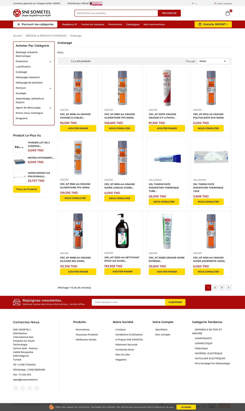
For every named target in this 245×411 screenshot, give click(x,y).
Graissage (21, 72)
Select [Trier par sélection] (213, 61)
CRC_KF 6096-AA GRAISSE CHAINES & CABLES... (75, 116)
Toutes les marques (92, 24)
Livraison (120, 329)
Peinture (21, 88)
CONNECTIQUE (203, 343)
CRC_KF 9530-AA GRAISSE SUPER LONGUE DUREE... (119, 186)
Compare (207, 13)
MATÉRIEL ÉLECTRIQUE (208, 353)
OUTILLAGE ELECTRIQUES (209, 358)
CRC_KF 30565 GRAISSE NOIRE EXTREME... (167, 259)
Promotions (115, 24)
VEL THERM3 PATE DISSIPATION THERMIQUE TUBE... (164, 188)
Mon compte (162, 334)
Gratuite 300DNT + (215, 24)
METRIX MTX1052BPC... (41, 157)
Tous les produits (26, 189)
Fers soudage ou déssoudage (212, 363)
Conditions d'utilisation (129, 334)
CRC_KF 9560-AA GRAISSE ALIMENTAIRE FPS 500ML (119, 116)
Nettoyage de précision (29, 82)
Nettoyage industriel (28, 77)
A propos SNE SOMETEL (129, 339)
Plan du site (122, 354)
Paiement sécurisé (126, 344)
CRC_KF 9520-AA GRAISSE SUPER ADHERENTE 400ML (209, 259)
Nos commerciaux (154, 24)
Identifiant (161, 329)
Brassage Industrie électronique (27, 54)
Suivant (228, 287)
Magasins (121, 359)
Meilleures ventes (85, 339)
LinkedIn (36, 388)
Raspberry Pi (69, 24)
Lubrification (23, 66)
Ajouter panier (78, 128)
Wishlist (217, 13)
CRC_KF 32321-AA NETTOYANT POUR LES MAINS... (121, 259)
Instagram (29, 388)
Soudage (21, 93)
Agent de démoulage (28, 107)
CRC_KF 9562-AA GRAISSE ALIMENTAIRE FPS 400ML (75, 186)
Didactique (201, 348)
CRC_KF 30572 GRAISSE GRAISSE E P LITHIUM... (162, 116)
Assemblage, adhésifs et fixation (30, 100)
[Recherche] (116, 13)
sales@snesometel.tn (25, 379)
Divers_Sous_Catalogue (29, 113)
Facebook (15, 388)
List (67, 61)
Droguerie (22, 118)
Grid (62, 61)
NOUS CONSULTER (119, 128)
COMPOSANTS (203, 338)
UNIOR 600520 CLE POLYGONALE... (39, 175)
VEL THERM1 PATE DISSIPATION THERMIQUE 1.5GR (208, 188)
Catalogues (133, 24)
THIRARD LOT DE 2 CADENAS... (39, 144)
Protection (22, 61)
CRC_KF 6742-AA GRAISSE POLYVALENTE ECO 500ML (208, 116)
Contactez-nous (26, 322)
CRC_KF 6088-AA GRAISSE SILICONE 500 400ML (75, 259)
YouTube (22, 388)
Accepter (186, 407)
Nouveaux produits (86, 334)
